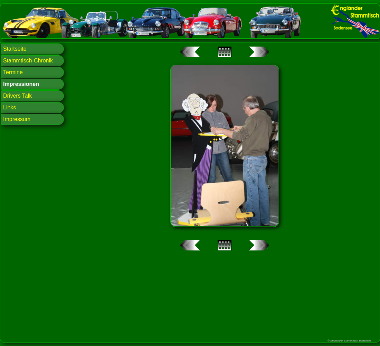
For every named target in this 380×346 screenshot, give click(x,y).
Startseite (15, 49)
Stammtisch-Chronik (28, 60)
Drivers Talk (17, 96)
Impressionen (21, 84)
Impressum (16, 119)
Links (9, 107)
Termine (13, 72)
